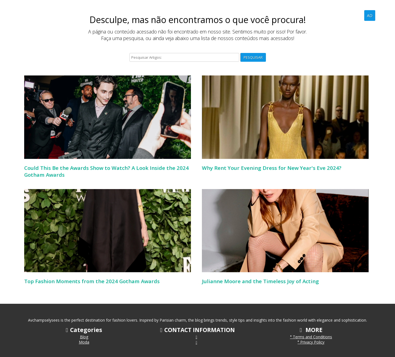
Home (338, 15)
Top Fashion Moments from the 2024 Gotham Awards (92, 281)
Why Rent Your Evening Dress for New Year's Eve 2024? (271, 167)
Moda (84, 342)
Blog (355, 15)
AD (369, 15)
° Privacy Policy (310, 342)
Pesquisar (253, 57)
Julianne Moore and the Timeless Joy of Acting (260, 281)
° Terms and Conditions (311, 336)
